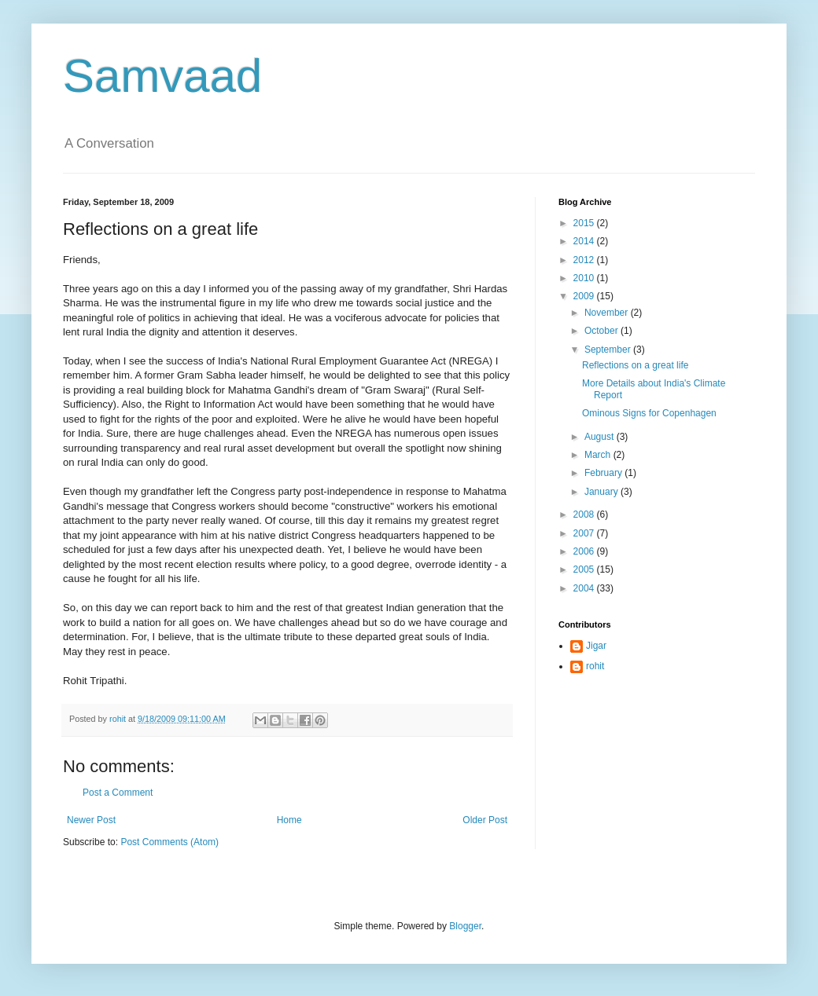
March (599, 454)
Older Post (484, 820)
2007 (585, 533)
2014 (585, 241)
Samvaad (162, 75)
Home (289, 820)
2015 (585, 223)
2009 (585, 296)
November (607, 312)
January (602, 491)
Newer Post (91, 820)
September (608, 349)
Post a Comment (118, 792)
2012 (585, 259)
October (602, 330)
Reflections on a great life (635, 365)
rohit (595, 666)
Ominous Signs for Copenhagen (649, 413)
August (600, 436)
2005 (585, 569)
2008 (585, 514)
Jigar (596, 645)
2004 (585, 588)
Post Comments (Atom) (169, 842)
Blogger (465, 926)
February (604, 472)
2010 (585, 278)
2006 (585, 551)
